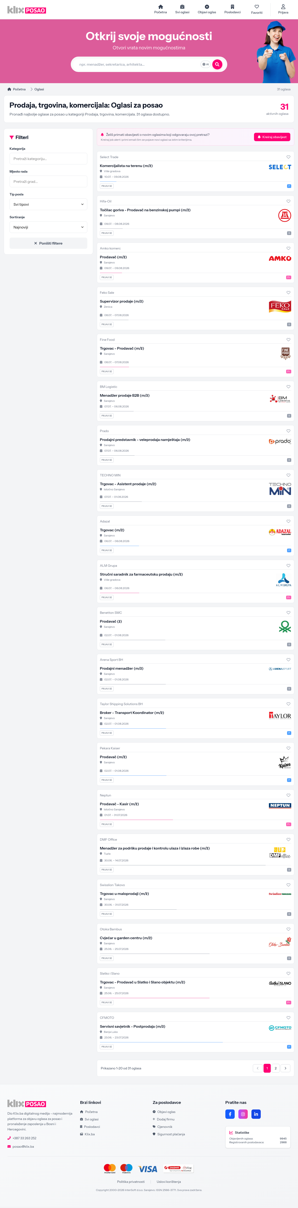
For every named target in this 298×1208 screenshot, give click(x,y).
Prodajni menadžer (121, 669)
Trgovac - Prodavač (122, 349)
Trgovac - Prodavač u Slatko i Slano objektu (142, 983)
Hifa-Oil (106, 202)
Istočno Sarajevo (114, 490)
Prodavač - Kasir (119, 805)
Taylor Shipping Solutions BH (121, 705)
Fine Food (107, 341)
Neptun (105, 796)
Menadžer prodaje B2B (125, 396)
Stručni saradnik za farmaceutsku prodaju (141, 575)
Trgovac (112, 531)
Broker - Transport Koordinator (132, 713)
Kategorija (17, 150)
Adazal (105, 522)
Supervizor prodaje (121, 302)
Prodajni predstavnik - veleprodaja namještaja (145, 440)
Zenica (108, 308)
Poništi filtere (48, 244)
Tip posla (17, 195)
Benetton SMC (111, 614)
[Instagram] (243, 1115)
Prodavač (113, 258)
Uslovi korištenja (169, 1183)
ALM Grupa (108, 567)
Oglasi (39, 90)
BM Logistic (108, 388)
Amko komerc (110, 249)
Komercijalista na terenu (126, 166)
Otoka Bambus (111, 930)
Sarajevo (109, 216)
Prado (104, 432)
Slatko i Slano (110, 975)
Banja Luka (111, 1033)
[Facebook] (230, 1115)
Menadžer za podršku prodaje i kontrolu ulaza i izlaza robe (155, 849)
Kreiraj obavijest (272, 138)
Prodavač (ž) (111, 622)
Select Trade (109, 158)
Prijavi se (107, 187)
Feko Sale (107, 294)
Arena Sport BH (111, 661)
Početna (16, 90)
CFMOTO (107, 1019)
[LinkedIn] (256, 1115)
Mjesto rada (18, 173)
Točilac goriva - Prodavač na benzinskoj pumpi (145, 211)
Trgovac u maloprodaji (124, 894)
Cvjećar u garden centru (126, 939)
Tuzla (107, 855)
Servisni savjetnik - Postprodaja (132, 1027)
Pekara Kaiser (110, 749)
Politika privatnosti (131, 1183)
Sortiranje (17, 218)
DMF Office (108, 841)
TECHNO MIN (110, 476)
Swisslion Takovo (112, 886)
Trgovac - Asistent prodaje (128, 485)
